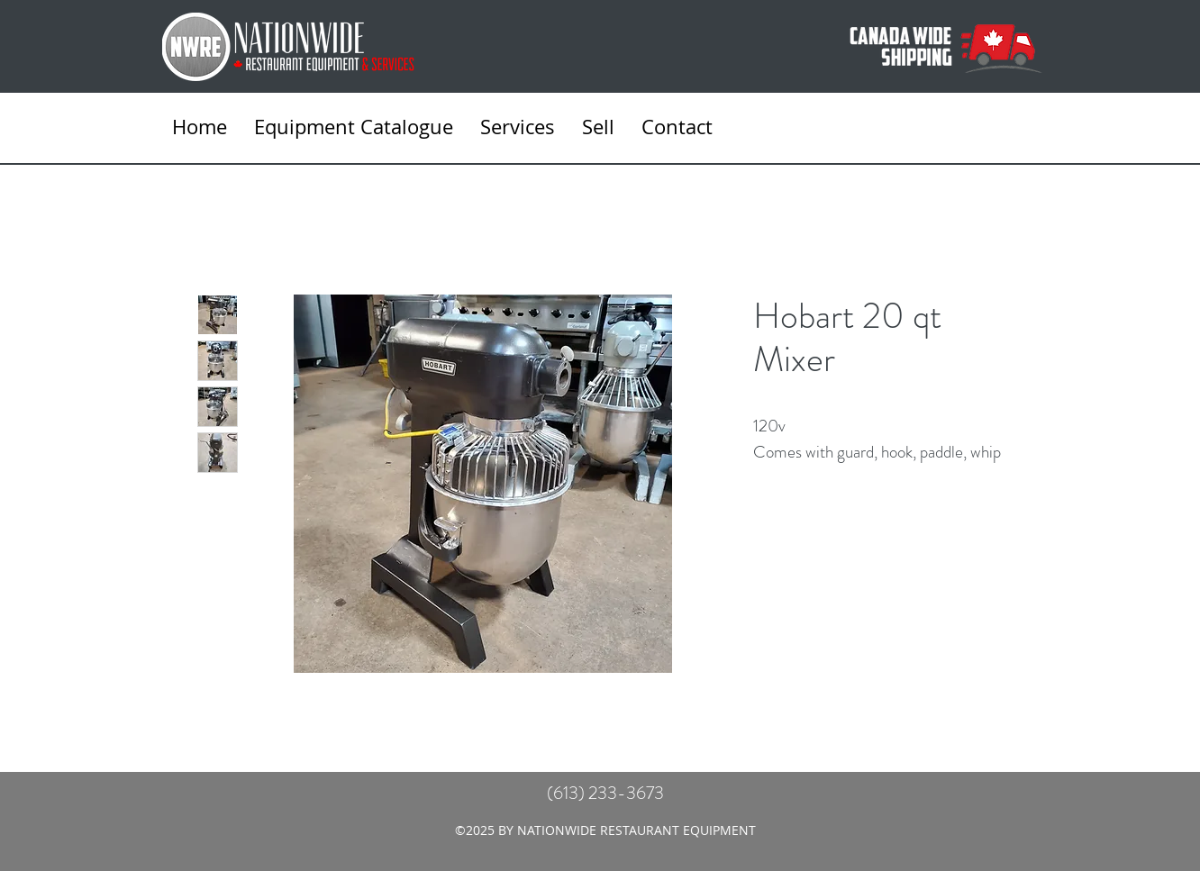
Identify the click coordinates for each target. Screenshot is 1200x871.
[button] (517, 126)
